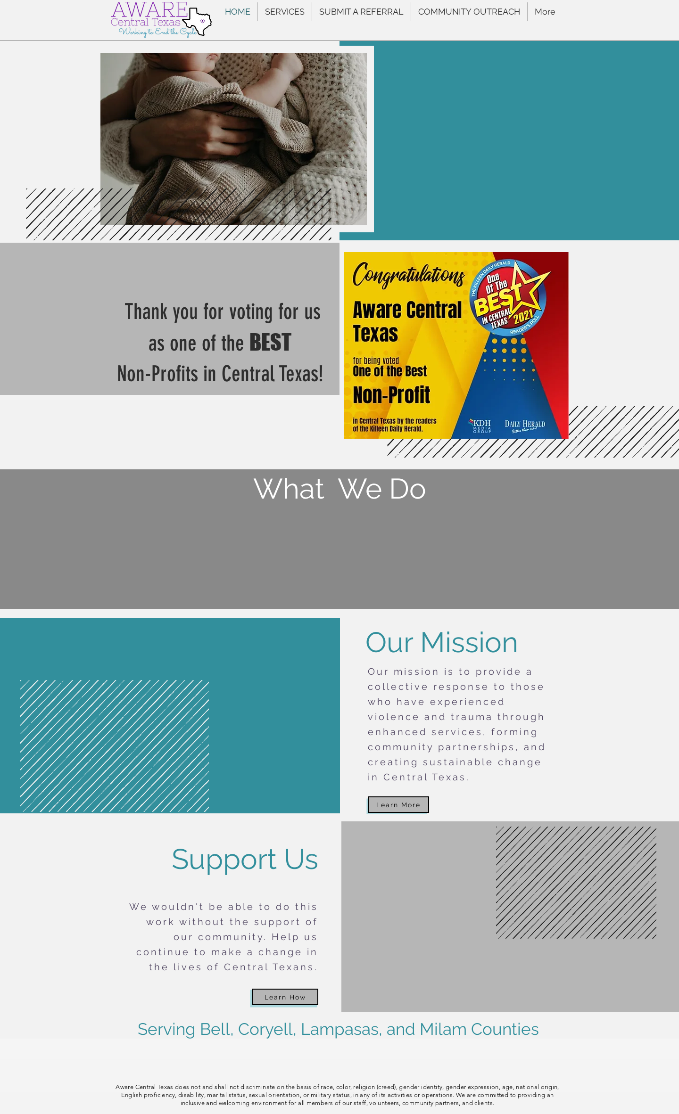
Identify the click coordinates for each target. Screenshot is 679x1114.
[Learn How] (285, 997)
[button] (285, 11)
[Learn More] (398, 804)
